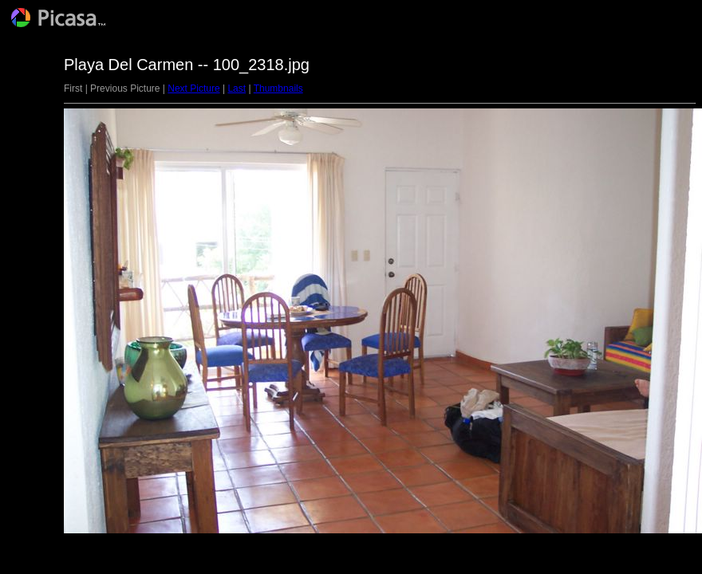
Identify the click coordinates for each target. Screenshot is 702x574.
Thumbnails (278, 88)
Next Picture (193, 88)
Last (236, 88)
